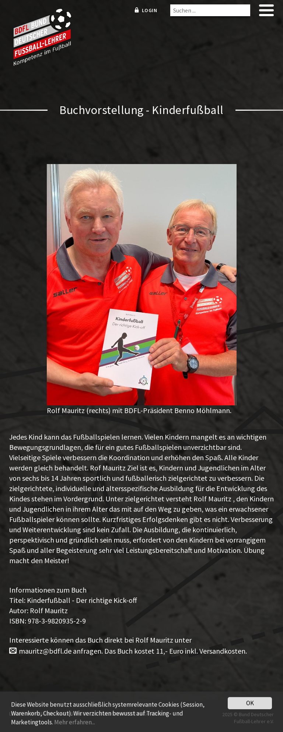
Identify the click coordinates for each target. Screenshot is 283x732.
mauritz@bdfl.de (45, 650)
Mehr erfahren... (74, 723)
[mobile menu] (266, 12)
